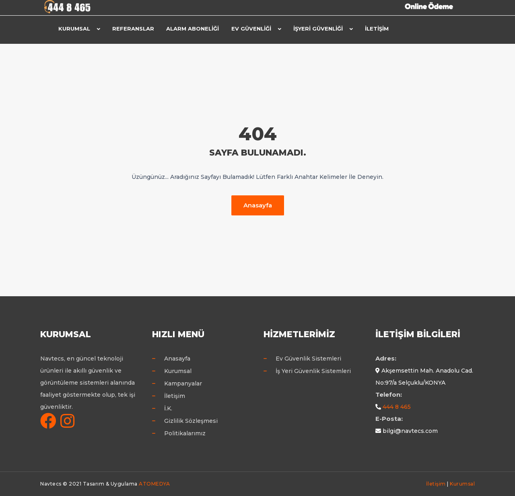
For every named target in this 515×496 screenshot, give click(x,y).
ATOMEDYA (154, 484)
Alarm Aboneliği (192, 28)
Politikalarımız (185, 433)
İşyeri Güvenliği (317, 28)
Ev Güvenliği (251, 28)
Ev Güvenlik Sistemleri (308, 358)
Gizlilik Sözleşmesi (191, 420)
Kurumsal (74, 28)
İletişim (376, 28)
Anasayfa (257, 205)
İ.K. (168, 408)
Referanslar (133, 28)
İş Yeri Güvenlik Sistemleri (313, 371)
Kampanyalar (183, 383)
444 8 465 (397, 406)
